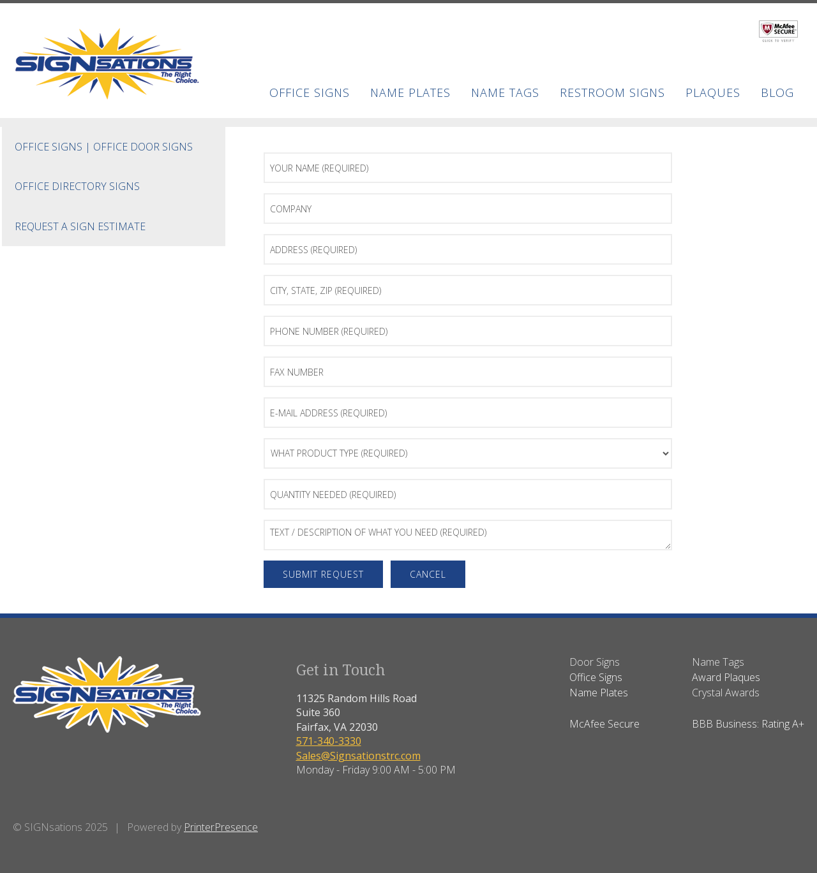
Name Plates (410, 92)
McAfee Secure (604, 724)
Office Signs (309, 92)
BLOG (777, 92)
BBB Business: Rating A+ (748, 724)
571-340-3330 (328, 741)
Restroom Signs (612, 92)
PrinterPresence (221, 827)
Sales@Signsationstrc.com (358, 756)
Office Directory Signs (77, 186)
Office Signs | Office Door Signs (104, 147)
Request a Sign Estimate (80, 226)
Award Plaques (726, 677)
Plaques (713, 92)
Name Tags (505, 92)
